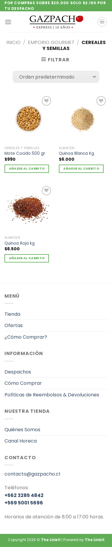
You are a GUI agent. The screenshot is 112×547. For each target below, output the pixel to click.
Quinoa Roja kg (19, 243)
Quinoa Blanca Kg (76, 153)
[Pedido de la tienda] (56, 77)
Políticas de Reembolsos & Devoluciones (51, 394)
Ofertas (13, 325)
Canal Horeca (20, 440)
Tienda (12, 314)
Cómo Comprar (23, 383)
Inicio (13, 42)
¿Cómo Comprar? (25, 337)
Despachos (17, 371)
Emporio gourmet (51, 42)
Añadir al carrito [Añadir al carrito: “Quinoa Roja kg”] (27, 258)
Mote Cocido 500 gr (24, 153)
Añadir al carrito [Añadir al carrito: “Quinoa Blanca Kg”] (81, 168)
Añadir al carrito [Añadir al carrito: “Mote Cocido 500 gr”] (27, 168)
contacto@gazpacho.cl (32, 474)
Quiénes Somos (22, 429)
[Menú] (8, 22)
